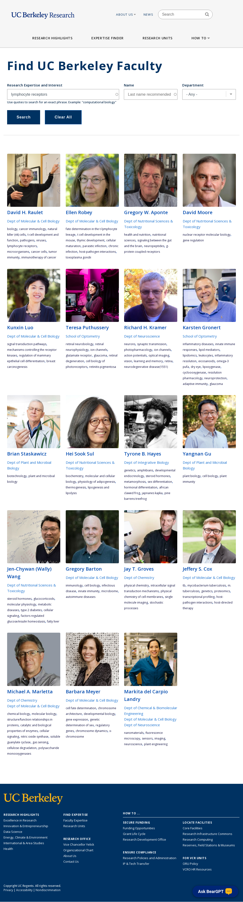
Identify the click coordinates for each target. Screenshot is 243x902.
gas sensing (40, 742)
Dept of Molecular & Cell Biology (33, 221)
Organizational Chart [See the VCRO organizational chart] (78, 850)
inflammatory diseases (198, 344)
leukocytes (206, 355)
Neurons (129, 344)
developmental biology (99, 714)
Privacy (8, 890)
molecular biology (44, 714)
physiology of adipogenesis (96, 482)
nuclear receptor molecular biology (206, 235)
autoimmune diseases (80, 597)
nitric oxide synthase (34, 737)
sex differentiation (160, 482)
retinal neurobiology (79, 344)
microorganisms (18, 252)
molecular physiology (21, 604)
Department (193, 85)
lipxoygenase (211, 367)
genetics (129, 470)
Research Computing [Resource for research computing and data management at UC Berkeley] (198, 839)
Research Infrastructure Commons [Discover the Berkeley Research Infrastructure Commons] (207, 834)
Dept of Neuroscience (142, 336)
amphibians (145, 470)
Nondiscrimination (48, 890)
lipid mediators (209, 350)
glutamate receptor (79, 355)
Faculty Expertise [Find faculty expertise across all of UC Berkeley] (75, 820)
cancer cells (39, 252)
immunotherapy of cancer (38, 257)
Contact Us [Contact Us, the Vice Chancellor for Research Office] (71, 861)
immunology (74, 585)
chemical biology (18, 714)
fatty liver (53, 621)
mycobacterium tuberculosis (206, 585)
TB (184, 585)
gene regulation (193, 240)
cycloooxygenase (194, 372)
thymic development (90, 240)
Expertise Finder (107, 38)
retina (169, 361)
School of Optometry (83, 336)
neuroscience (133, 744)
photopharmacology (138, 350)
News (148, 14)
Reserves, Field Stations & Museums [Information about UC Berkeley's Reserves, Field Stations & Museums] (209, 845)
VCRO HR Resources (197, 869)
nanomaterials (134, 733)
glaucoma (100, 355)
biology (12, 229)
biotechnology (17, 476)
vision (128, 361)
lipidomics (190, 355)
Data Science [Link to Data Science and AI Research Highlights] (13, 832)
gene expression (77, 719)
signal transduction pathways (26, 344)
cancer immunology (32, 229)
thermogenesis (76, 487)
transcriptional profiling (199, 597)
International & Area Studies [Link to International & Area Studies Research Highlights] (24, 843)
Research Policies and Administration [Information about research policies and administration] (149, 858)
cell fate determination (81, 708)
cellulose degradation (22, 748)
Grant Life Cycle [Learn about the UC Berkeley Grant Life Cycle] (134, 834)
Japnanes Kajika (152, 493)
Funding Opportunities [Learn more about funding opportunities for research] (139, 828)
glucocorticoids (43, 599)
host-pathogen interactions (97, 252)
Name (129, 85)
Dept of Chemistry (139, 577)
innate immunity (88, 591)
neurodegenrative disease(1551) (146, 367)
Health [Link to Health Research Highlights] (8, 849)
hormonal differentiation (140, 487)
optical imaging (159, 355)
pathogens (27, 240)
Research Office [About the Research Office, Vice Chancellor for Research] (77, 839)
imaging (159, 738)
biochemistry (74, 476)
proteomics (222, 591)
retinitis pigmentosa (102, 367)
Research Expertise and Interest (34, 85)
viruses (41, 240)
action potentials (135, 355)
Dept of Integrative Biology (146, 462)
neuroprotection (215, 378)
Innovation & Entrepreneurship (26, 826)
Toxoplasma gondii (78, 257)
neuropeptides (154, 246)
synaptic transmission (151, 344)
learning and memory (148, 361)
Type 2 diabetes (31, 610)
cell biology (210, 476)
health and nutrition (137, 235)
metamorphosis (135, 482)
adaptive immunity (195, 384)
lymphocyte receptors (22, 246)
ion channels (98, 350)
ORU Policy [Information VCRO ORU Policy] (190, 863)
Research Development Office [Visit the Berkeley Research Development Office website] (144, 839)
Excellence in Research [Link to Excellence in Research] (20, 820)
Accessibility (24, 890)
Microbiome (109, 591)
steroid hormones (158, 476)
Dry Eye (196, 367)
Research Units (158, 38)
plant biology (192, 476)
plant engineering (156, 744)
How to (201, 38)
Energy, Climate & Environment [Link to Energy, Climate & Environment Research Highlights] (25, 837)
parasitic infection (95, 246)
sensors (147, 738)
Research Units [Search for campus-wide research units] (74, 826)
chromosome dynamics (91, 731)
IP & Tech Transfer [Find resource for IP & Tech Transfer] (136, 863)
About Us (126, 14)
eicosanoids (206, 361)
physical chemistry (136, 585)
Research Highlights (52, 38)
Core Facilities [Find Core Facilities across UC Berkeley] (192, 828)
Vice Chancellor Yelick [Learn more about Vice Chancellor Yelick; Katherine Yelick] (78, 844)
